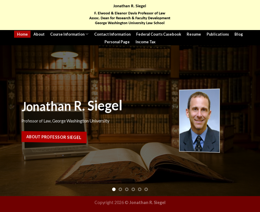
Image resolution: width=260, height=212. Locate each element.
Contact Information (112, 34)
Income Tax (146, 41)
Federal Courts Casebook (158, 34)
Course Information (69, 34)
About (39, 34)
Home (22, 34)
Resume (194, 34)
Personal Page (117, 41)
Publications (218, 34)
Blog (238, 34)
